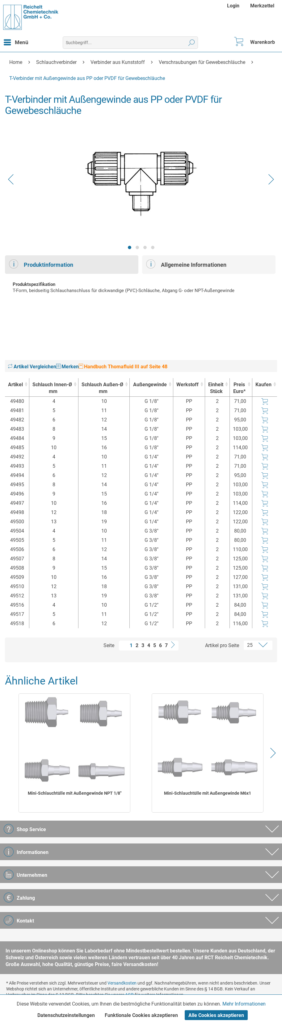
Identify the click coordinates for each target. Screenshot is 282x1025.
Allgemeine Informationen (186, 264)
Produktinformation (41, 264)
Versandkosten (122, 983)
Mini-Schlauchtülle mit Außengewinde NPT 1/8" (74, 793)
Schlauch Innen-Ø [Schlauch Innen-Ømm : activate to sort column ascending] (52, 388)
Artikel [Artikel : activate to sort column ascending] (15, 384)
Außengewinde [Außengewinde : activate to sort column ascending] (150, 384)
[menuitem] (234, 5)
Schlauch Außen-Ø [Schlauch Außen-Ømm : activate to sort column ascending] (102, 388)
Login (233, 6)
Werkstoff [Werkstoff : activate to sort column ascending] (187, 384)
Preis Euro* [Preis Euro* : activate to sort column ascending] (239, 388)
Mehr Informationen (244, 1004)
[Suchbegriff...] (130, 42)
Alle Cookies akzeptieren (216, 1015)
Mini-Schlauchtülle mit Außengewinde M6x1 (207, 793)
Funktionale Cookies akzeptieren (141, 1015)
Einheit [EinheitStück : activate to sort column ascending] (215, 388)
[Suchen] (191, 42)
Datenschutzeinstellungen (66, 1015)
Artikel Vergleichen (32, 367)
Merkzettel (262, 6)
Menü (16, 41)
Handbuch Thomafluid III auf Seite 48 (123, 367)
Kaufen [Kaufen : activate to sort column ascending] (263, 384)
